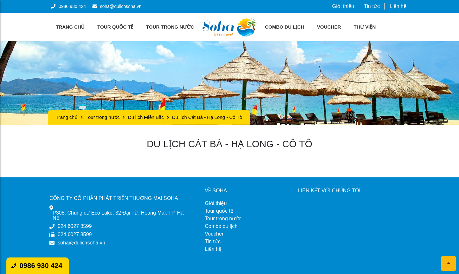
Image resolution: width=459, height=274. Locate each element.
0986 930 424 (40, 266)
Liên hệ (398, 6)
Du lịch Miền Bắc (146, 117)
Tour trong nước (170, 27)
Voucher (329, 27)
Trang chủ (70, 27)
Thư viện (365, 27)
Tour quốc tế (115, 27)
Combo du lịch (284, 27)
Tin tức (372, 6)
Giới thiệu (343, 6)
